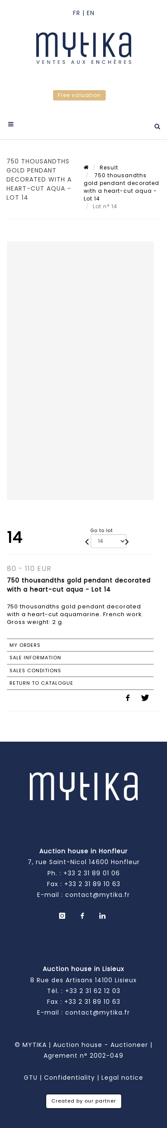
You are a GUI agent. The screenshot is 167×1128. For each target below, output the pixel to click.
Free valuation (79, 95)
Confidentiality (69, 1077)
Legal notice (122, 1077)
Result (109, 167)
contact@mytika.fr (97, 894)
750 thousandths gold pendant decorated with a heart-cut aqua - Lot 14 (121, 187)
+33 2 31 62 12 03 (92, 991)
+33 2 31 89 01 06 (91, 873)
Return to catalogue (41, 683)
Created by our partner (83, 1100)
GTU (31, 1077)
